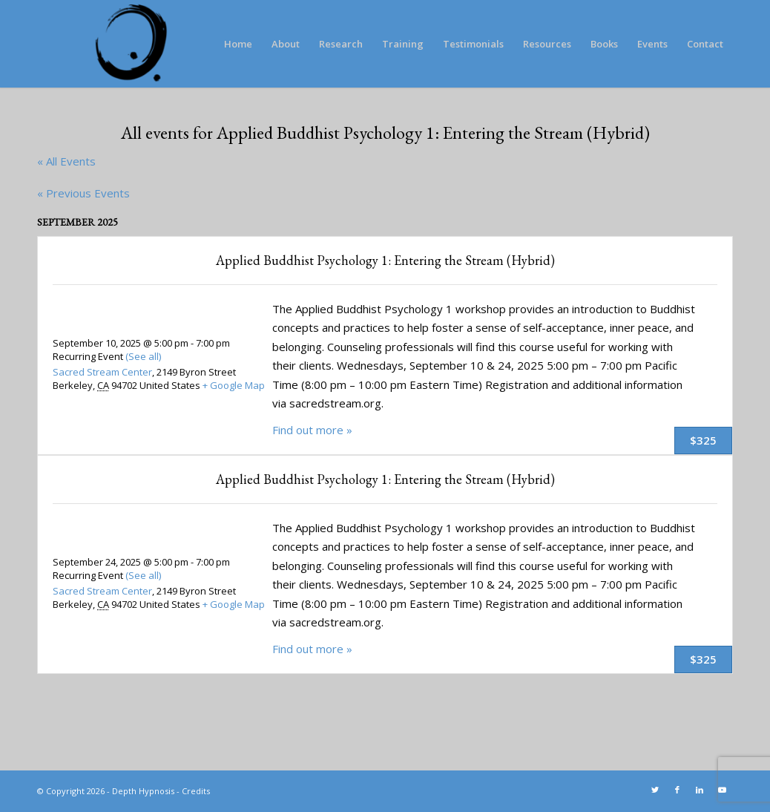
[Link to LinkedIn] (699, 790)
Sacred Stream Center (102, 372)
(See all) (143, 356)
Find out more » (312, 429)
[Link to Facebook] (677, 790)
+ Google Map (234, 385)
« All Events (66, 161)
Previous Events (83, 193)
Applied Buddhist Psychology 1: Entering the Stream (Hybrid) (385, 260)
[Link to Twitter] (655, 790)
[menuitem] (238, 44)
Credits (196, 790)
